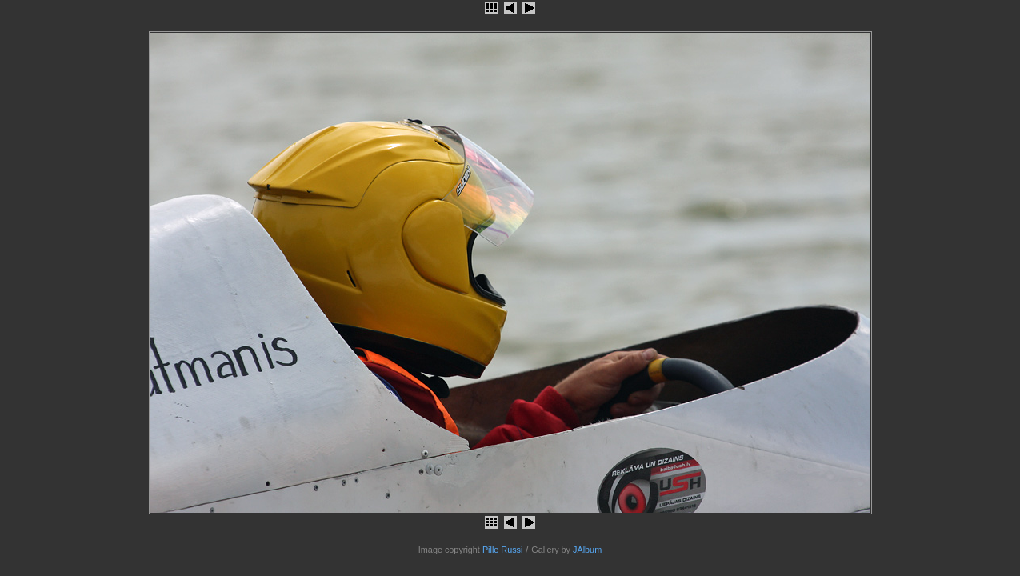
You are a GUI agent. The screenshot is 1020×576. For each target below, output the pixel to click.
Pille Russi (502, 549)
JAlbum (587, 549)
